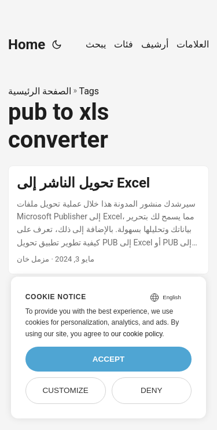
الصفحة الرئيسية (39, 91)
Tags (89, 91)
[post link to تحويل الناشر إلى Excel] (108, 220)
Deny (152, 390)
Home (26, 44)
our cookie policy (137, 334)
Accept (109, 359)
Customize (65, 390)
